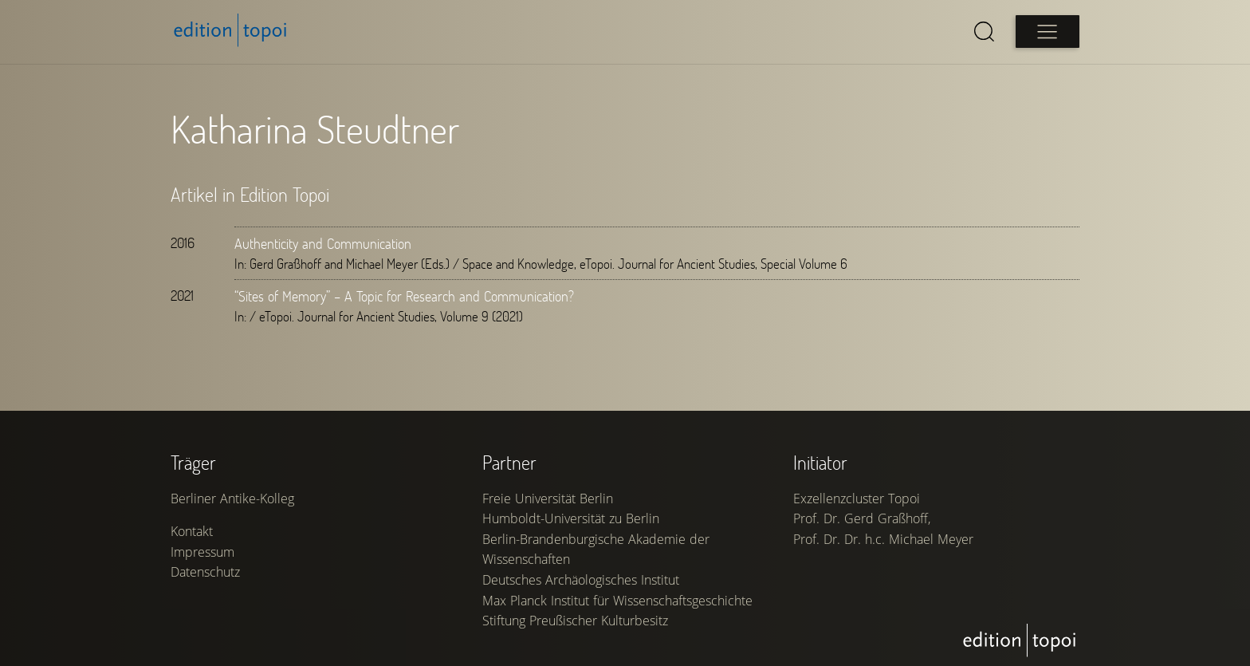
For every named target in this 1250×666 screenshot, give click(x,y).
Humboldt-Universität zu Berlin (570, 518)
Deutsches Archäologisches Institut (580, 580)
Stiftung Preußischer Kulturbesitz (575, 620)
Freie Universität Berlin (547, 498)
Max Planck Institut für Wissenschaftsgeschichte (617, 600)
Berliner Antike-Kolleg (232, 498)
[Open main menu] (1047, 31)
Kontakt (192, 531)
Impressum (202, 552)
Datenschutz (205, 572)
